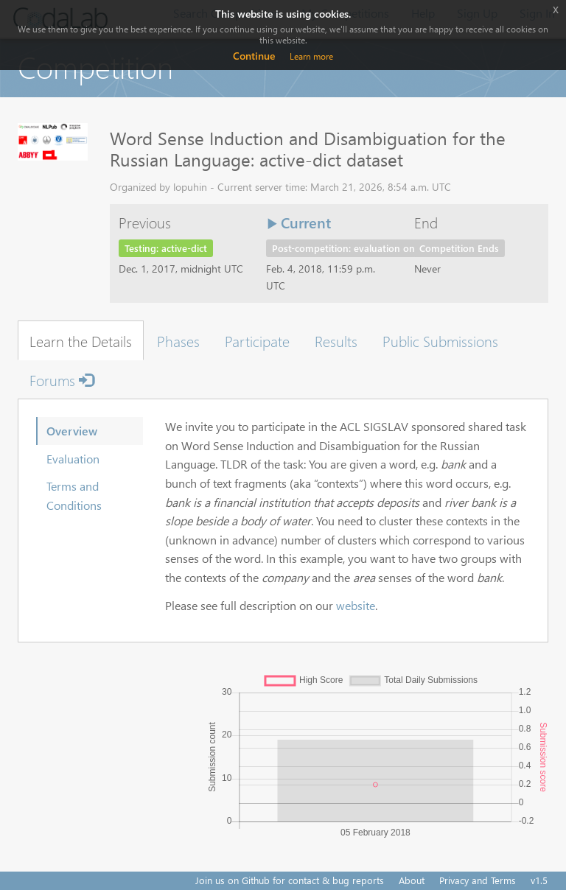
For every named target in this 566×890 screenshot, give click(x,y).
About (411, 880)
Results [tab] (336, 340)
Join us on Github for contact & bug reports (289, 880)
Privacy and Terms (477, 880)
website (355, 605)
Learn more (311, 56)
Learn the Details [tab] (80, 340)
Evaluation (72, 458)
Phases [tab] (178, 340)
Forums (61, 379)
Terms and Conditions (74, 495)
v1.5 (539, 880)
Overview (71, 430)
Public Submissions (440, 340)
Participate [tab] (257, 340)
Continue (254, 56)
